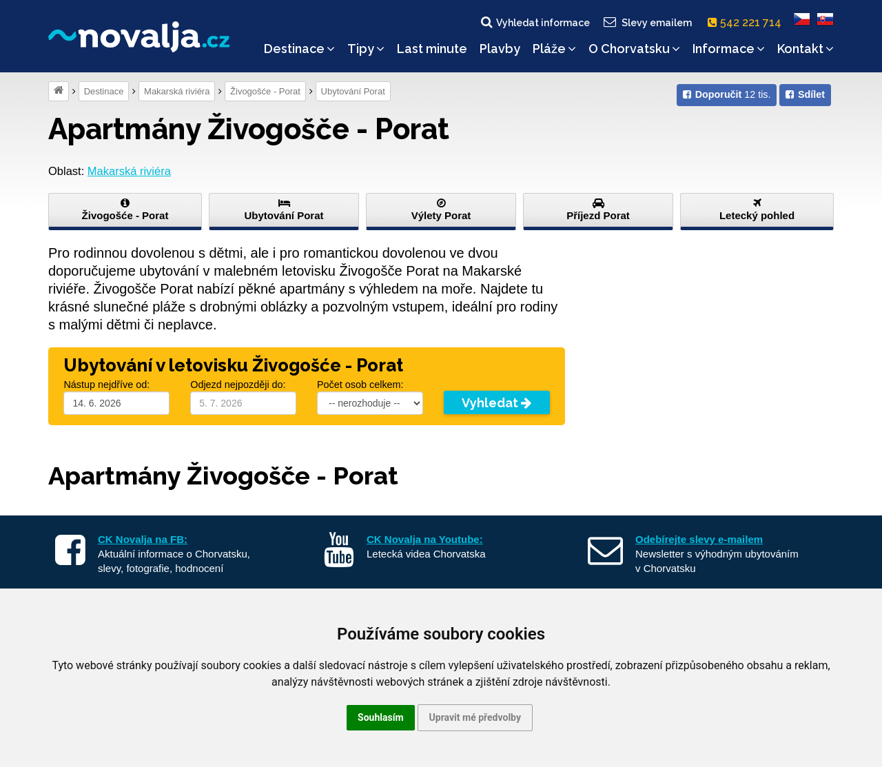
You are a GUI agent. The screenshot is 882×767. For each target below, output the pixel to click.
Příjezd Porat (598, 209)
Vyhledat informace (534, 22)
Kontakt (805, 48)
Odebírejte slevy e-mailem (699, 539)
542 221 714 (747, 22)
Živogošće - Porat (265, 91)
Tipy (365, 48)
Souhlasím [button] (381, 717)
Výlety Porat (441, 209)
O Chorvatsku (634, 48)
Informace (729, 48)
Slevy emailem (647, 22)
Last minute (432, 48)
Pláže (554, 48)
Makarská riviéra (176, 91)
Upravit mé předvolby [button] (475, 717)
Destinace (299, 48)
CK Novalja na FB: (142, 539)
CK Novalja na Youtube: (425, 539)
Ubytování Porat (353, 91)
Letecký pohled (757, 209)
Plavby (500, 48)
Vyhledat (496, 403)
